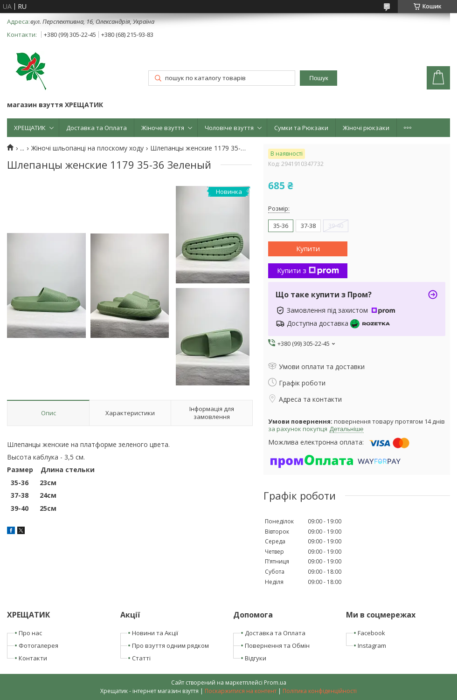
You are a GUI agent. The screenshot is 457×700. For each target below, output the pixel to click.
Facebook (371, 633)
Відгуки (255, 658)
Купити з (308, 270)
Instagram (372, 645)
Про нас (30, 633)
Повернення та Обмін (277, 645)
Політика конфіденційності (320, 691)
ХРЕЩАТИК (30, 128)
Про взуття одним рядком (170, 645)
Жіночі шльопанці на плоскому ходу (87, 148)
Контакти (33, 658)
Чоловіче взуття (229, 128)
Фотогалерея (38, 645)
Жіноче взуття (162, 128)
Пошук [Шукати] (318, 78)
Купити (308, 248)
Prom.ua (275, 682)
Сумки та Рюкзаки (301, 128)
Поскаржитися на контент (241, 691)
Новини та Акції (155, 633)
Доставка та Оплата (96, 128)
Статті (141, 658)
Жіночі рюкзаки (366, 128)
